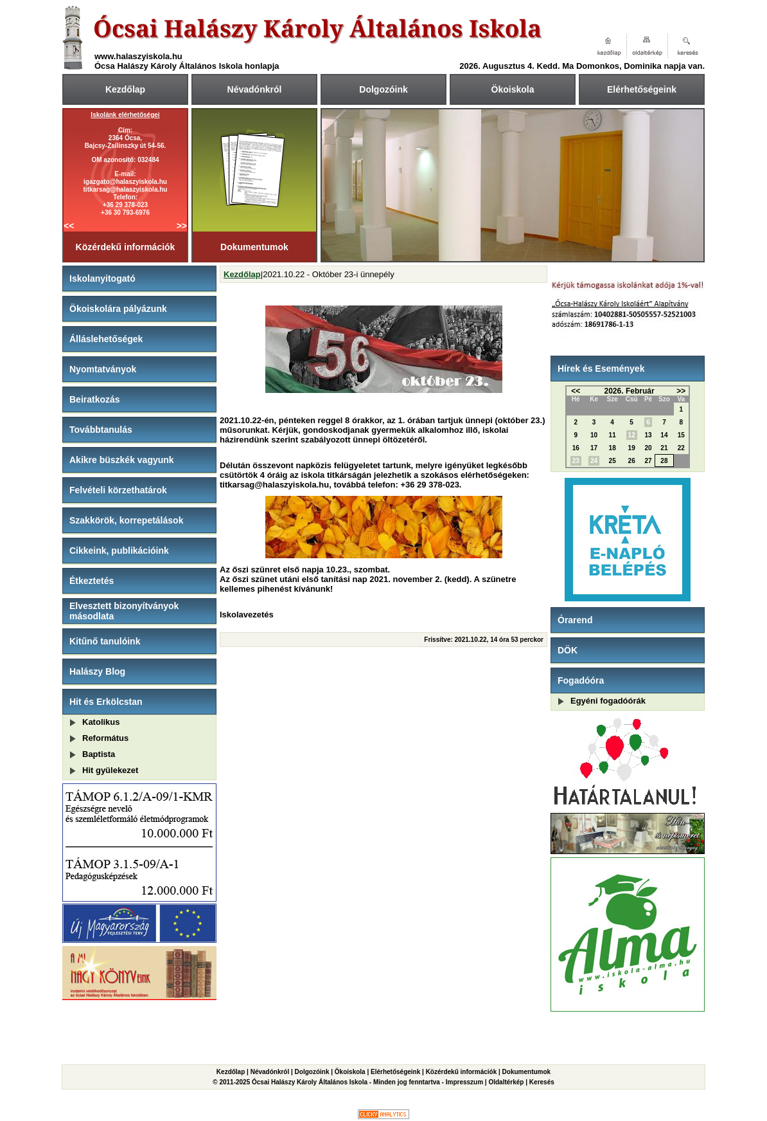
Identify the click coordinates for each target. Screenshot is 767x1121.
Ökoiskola (512, 89)
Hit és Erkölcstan (106, 702)
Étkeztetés (91, 581)
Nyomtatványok (102, 369)
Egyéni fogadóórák (608, 701)
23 (575, 460)
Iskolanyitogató (102, 278)
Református (105, 738)
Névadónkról (254, 89)
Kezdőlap (125, 89)
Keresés (541, 1082)
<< (69, 226)
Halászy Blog (97, 671)
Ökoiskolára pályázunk (118, 309)
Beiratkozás (94, 399)
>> (182, 226)
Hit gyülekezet (110, 770)
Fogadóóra (581, 680)
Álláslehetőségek (106, 339)
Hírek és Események (601, 368)
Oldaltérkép (506, 1082)
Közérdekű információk (125, 247)
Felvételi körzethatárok (118, 490)
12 (631, 435)
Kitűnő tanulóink (104, 641)
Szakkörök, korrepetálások (126, 520)
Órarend (575, 620)
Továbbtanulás (100, 429)
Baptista (98, 754)
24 (593, 460)
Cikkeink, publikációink (119, 550)
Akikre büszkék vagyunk (121, 460)
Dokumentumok (254, 247)
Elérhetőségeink (641, 89)
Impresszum (464, 1082)
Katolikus (101, 722)
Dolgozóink (383, 89)
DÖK (567, 650)
